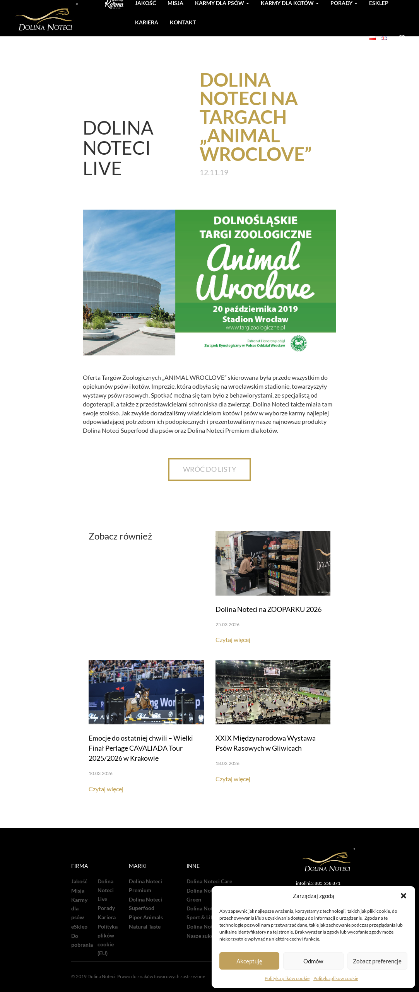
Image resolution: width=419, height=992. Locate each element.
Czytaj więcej (232, 639)
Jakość (79, 881)
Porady (106, 908)
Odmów (313, 961)
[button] (403, 896)
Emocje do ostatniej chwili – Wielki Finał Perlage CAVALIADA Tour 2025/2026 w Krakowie (141, 748)
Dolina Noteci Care (209, 881)
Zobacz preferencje (377, 961)
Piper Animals (146, 917)
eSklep (79, 927)
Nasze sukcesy (203, 936)
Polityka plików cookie (287, 978)
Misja (77, 891)
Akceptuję (249, 961)
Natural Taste (145, 927)
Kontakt (183, 22)
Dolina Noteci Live (105, 890)
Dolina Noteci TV (207, 927)
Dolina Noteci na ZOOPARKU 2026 (268, 609)
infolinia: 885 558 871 (318, 883)
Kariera (146, 22)
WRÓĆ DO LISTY (209, 469)
